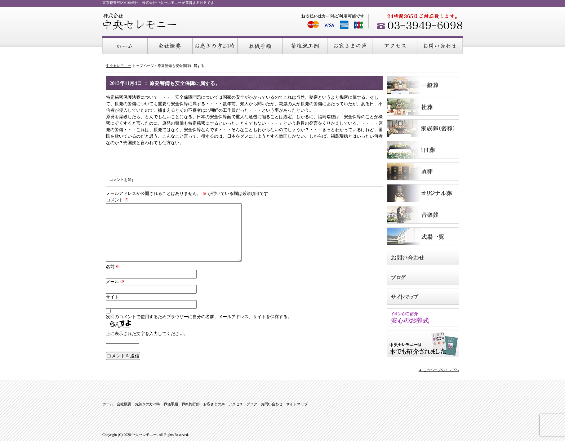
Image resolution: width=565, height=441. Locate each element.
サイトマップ (423, 297)
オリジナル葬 (423, 193)
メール (115, 281)
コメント (117, 199)
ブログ (423, 277)
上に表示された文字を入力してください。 (147, 333)
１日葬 (423, 150)
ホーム (125, 45)
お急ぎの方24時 (215, 45)
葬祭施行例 (305, 45)
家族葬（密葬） (423, 128)
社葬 (423, 107)
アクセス (395, 45)
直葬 (423, 171)
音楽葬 (423, 215)
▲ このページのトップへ (439, 370)
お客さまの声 (350, 45)
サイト (112, 296)
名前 (113, 266)
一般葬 (423, 85)
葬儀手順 (260, 45)
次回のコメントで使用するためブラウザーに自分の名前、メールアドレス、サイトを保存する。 (199, 316)
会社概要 (170, 45)
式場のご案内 (423, 236)
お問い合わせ (440, 45)
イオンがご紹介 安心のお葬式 (423, 317)
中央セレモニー (139, 21)
